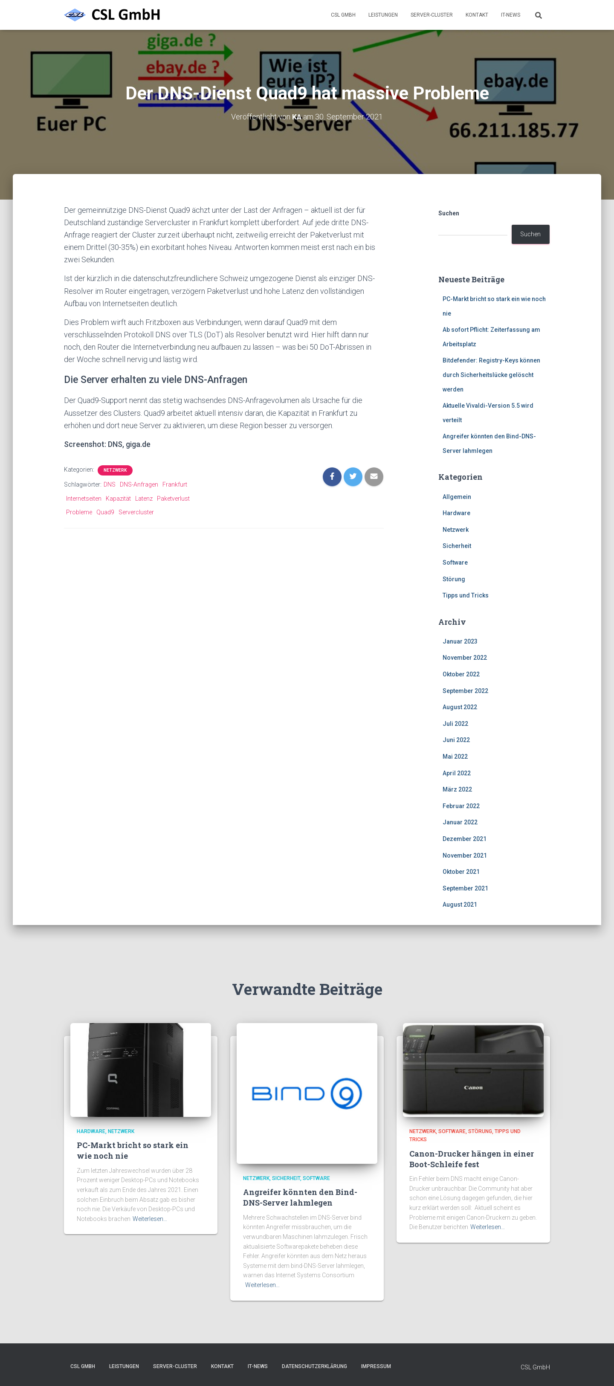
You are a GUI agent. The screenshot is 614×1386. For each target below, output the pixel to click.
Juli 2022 (455, 723)
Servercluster (136, 512)
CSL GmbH (343, 15)
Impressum (376, 1366)
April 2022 (457, 773)
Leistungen (383, 15)
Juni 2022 (456, 739)
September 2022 (465, 690)
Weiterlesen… (150, 1218)
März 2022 (457, 789)
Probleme (79, 512)
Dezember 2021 (465, 838)
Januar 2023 (460, 641)
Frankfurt (174, 484)
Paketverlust (173, 498)
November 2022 (465, 657)
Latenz (144, 498)
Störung (454, 579)
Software (455, 562)
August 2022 (460, 707)
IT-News (510, 15)
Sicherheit (457, 545)
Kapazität (118, 498)
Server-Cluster (432, 15)
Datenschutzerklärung (314, 1366)
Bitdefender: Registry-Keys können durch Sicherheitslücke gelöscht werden (491, 374)
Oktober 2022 (461, 674)
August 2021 (460, 904)
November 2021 (465, 855)
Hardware (456, 513)
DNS (110, 484)
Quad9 (105, 512)
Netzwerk (115, 470)
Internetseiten (83, 498)
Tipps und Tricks (466, 595)
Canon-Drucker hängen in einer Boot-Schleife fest (471, 1158)
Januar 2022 (460, 822)
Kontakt (477, 15)
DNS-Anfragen (139, 484)
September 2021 (465, 888)
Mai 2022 (455, 756)
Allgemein (457, 496)
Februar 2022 (461, 806)
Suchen (448, 213)
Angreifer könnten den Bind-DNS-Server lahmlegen (300, 1197)
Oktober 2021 (461, 871)
